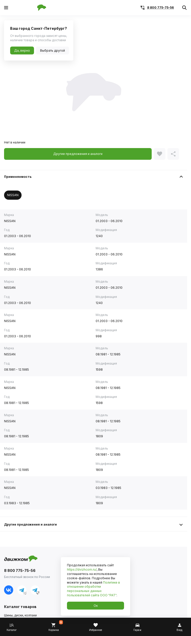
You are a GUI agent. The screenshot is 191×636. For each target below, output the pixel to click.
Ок (96, 606)
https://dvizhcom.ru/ (82, 569)
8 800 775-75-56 (160, 7)
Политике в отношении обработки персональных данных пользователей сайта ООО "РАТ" (93, 589)
